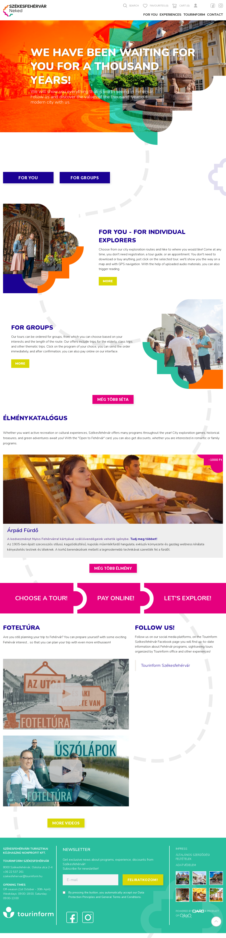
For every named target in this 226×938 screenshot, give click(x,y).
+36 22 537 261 (13, 872)
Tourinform (194, 14)
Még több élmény (113, 568)
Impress (181, 849)
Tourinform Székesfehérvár (165, 665)
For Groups (85, 177)
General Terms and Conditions (121, 897)
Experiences (170, 14)
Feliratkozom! (143, 880)
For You (150, 14)
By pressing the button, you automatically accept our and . (106, 895)
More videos (66, 823)
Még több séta (113, 399)
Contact (215, 14)
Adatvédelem (186, 865)
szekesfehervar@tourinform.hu (22, 876)
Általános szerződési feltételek (193, 857)
